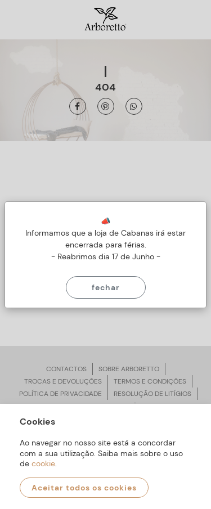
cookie (43, 463)
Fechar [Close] (106, 287)
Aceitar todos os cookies (84, 488)
